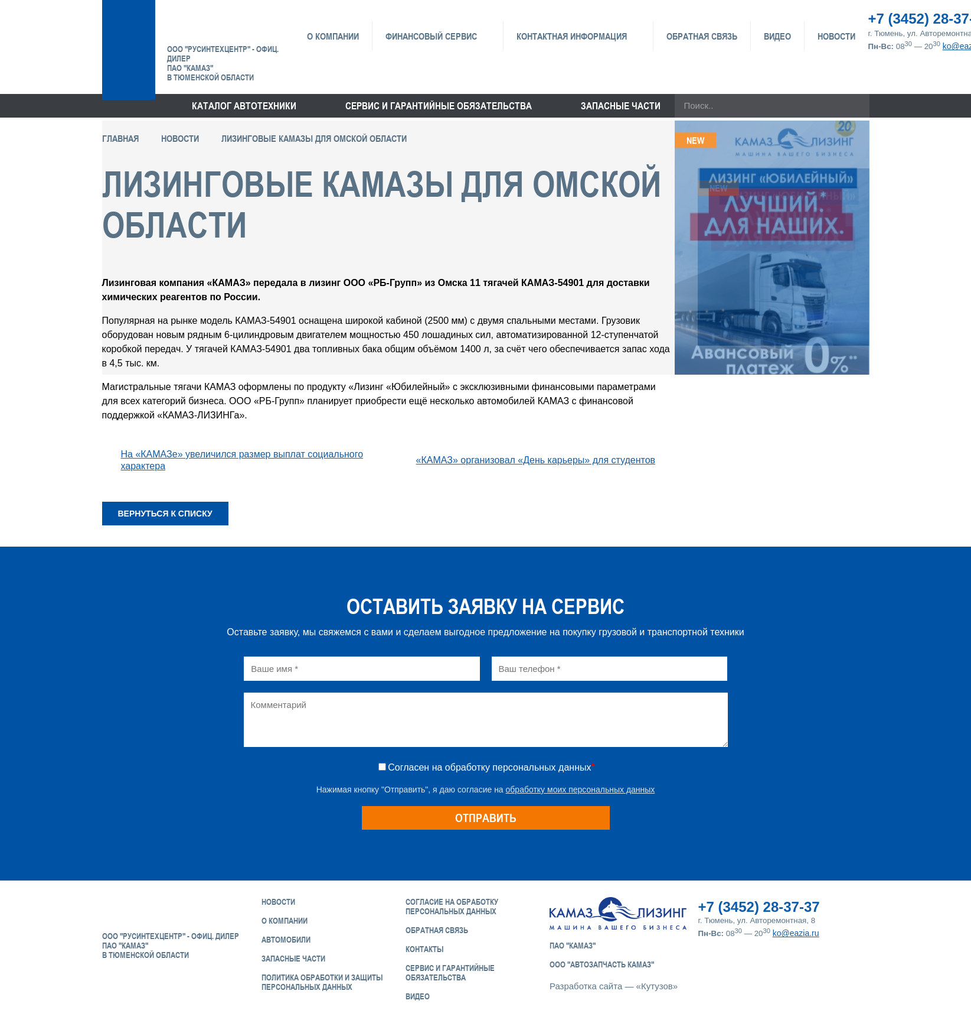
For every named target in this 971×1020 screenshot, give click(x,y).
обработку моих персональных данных (580, 789)
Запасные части (621, 106)
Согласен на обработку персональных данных (491, 767)
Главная (120, 138)
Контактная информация (571, 36)
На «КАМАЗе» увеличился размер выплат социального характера (242, 460)
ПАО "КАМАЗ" (573, 945)
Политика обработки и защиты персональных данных (321, 982)
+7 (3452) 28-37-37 (759, 907)
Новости (836, 36)
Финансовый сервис (431, 36)
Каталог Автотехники (244, 106)
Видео (777, 36)
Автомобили (285, 939)
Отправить (485, 817)
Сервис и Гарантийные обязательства (450, 972)
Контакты (424, 949)
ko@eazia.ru (796, 933)
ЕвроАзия (227, 25)
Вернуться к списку (165, 513)
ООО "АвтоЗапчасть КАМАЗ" (602, 964)
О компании (333, 36)
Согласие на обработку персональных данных (452, 906)
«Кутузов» (657, 986)
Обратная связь (701, 36)
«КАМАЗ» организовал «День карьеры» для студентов (535, 460)
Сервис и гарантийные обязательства (438, 106)
